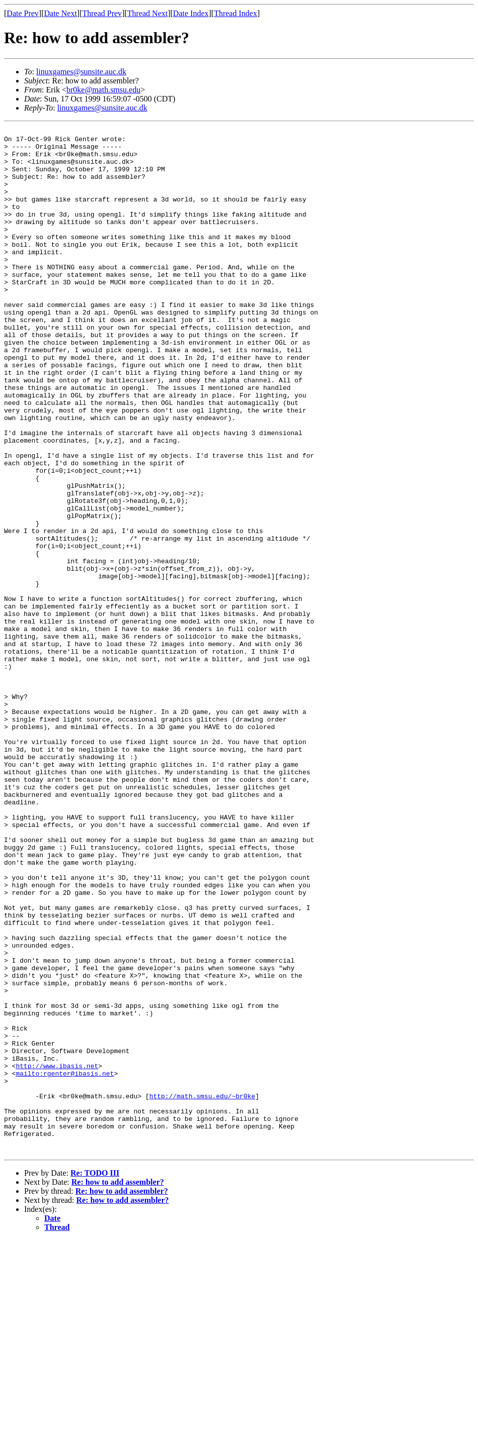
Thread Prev (102, 13)
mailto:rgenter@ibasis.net (65, 1263)
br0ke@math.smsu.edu (103, 89)
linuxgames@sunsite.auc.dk (81, 71)
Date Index (191, 13)
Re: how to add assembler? (117, 1387)
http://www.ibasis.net (57, 1254)
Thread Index (235, 13)
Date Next (60, 13)
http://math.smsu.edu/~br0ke (202, 1290)
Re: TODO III (94, 1378)
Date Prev (23, 13)
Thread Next (147, 13)
